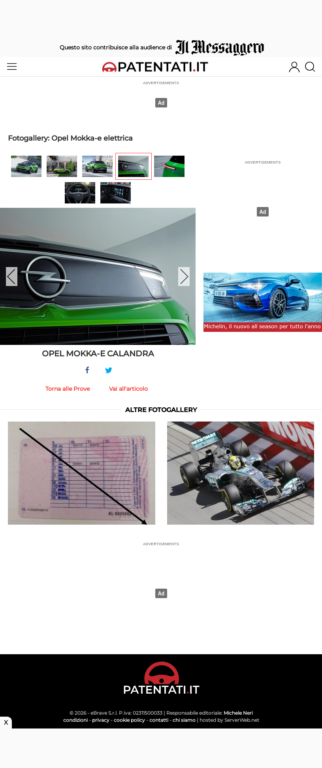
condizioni (75, 720)
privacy (100, 720)
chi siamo (184, 720)
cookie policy (129, 720)
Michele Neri (238, 713)
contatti (158, 720)
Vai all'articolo (128, 388)
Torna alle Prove (67, 388)
